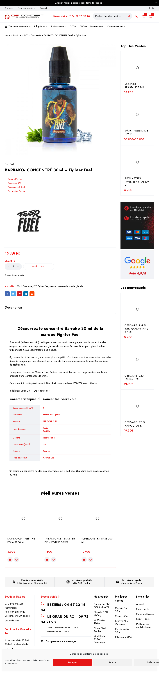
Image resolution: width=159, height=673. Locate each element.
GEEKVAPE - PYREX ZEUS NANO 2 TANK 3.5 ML (136, 329)
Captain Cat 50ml (121, 609)
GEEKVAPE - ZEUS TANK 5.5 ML (135, 377)
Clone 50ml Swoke (100, 630)
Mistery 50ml (121, 616)
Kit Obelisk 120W (99, 621)
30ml (19, 286)
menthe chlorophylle (59, 286)
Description (13, 307)
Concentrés (36, 35)
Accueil (140, 604)
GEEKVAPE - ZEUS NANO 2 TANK (135, 424)
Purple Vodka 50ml (122, 630)
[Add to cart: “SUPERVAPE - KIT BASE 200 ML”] (84, 559)
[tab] (13, 307)
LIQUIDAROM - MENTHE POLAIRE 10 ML (21, 540)
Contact (43, 8)
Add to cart (38, 266)
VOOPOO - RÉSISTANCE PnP (134, 85)
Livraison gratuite (81, 580)
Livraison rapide (131, 580)
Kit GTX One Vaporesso (122, 622)
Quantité (10, 261)
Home (7, 35)
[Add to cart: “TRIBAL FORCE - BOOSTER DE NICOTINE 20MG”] (47, 559)
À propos (9, 8)
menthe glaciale (76, 286)
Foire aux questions (26, 8)
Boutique (17, 35)
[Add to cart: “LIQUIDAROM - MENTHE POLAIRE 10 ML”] (10, 559)
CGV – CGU (143, 619)
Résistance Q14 (123, 637)
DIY (25, 35)
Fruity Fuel (9, 164)
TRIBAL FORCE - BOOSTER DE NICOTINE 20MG (59, 540)
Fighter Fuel (43, 286)
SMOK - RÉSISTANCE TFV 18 (136, 132)
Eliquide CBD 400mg (101, 613)
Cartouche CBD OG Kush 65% (102, 605)
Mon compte (142, 609)
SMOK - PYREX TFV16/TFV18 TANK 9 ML (137, 182)
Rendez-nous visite (32, 580)
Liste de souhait (143, 16)
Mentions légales (145, 614)
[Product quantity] (13, 266)
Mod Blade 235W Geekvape (99, 639)
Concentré (27, 286)
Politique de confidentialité (143, 625)
